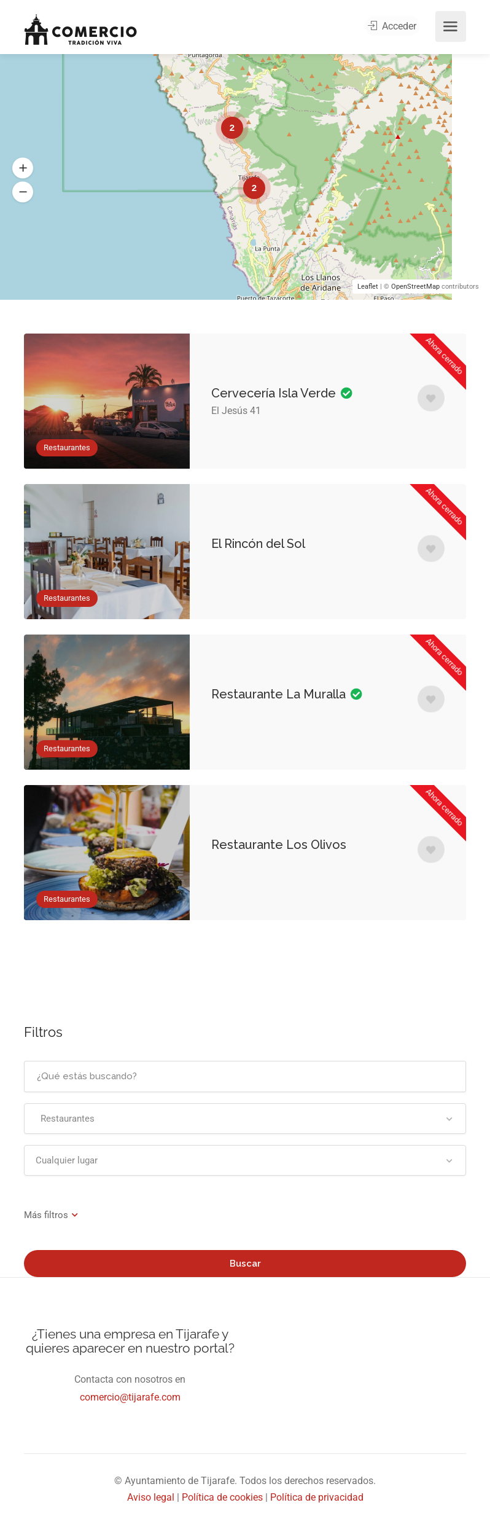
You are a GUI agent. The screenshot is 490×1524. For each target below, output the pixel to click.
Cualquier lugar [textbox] (67, 1160)
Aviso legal (150, 1497)
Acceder (394, 27)
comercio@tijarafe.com (130, 1397)
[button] (22, 168)
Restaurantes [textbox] (65, 1118)
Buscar (245, 1263)
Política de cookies (222, 1497)
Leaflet (367, 287)
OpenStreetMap (415, 287)
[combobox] (245, 1118)
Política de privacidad (317, 1497)
